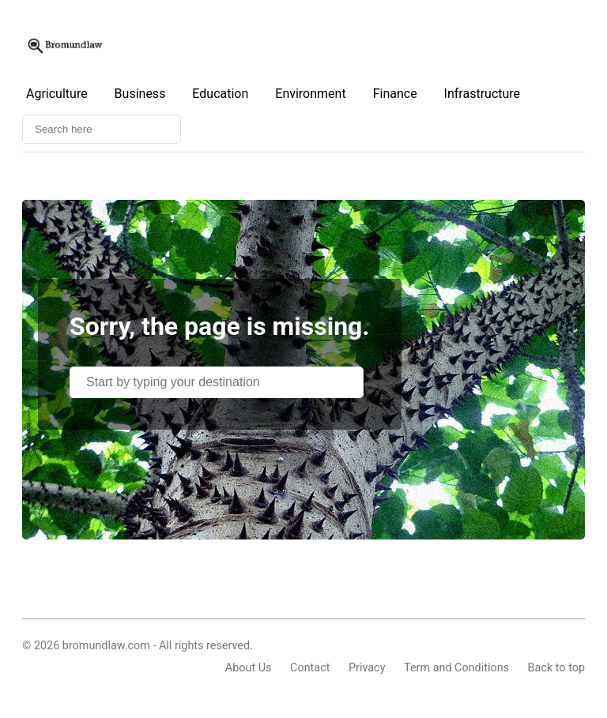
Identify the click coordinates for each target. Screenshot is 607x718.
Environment (310, 93)
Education (220, 93)
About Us (248, 668)
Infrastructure (482, 93)
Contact (310, 668)
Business (140, 93)
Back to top (556, 668)
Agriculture (57, 93)
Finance (395, 93)
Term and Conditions (456, 668)
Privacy (367, 668)
